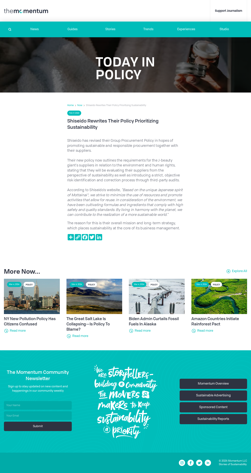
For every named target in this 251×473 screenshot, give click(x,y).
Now (79, 105)
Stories (110, 29)
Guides (72, 29)
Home (70, 105)
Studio (224, 29)
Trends (148, 29)
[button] (35, 29)
